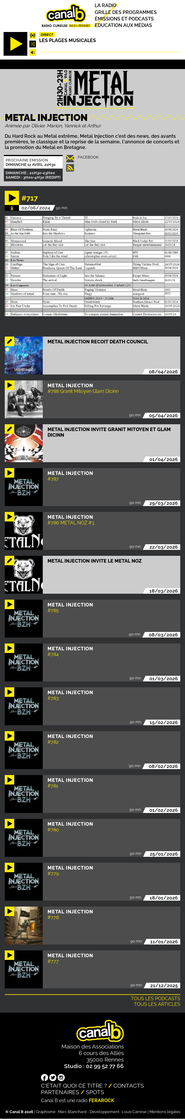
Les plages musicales (67, 40)
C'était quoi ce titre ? (74, 1085)
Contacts (128, 1085)
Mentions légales (164, 1112)
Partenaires (60, 1092)
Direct (47, 34)
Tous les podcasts (155, 998)
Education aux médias (123, 25)
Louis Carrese (134, 1112)
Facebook (88, 157)
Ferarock (101, 1100)
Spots (95, 1092)
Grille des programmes (126, 12)
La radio (105, 6)
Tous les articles (157, 1004)
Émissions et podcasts (124, 19)
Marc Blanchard (72, 1112)
